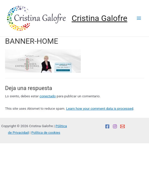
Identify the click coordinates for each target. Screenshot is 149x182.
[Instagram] (115, 126)
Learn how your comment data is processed (99, 108)
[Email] (122, 126)
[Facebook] (107, 126)
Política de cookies (45, 132)
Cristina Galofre (99, 18)
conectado (48, 96)
